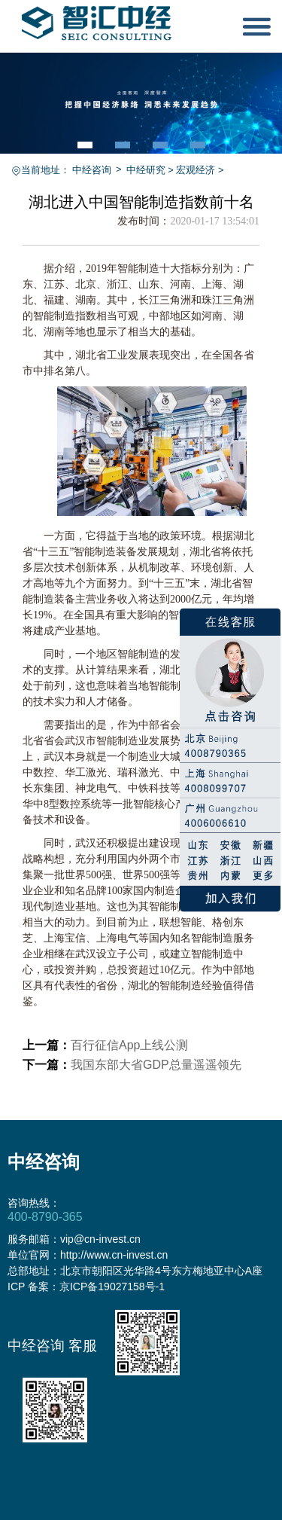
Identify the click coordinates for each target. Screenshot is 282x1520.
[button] (84, 145)
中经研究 (145, 170)
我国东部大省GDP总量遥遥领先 (156, 1064)
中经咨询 (91, 170)
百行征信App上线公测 (129, 1045)
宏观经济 (195, 170)
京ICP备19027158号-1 (112, 1286)
